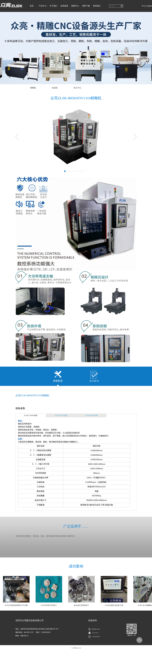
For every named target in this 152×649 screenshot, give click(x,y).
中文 (143, 6)
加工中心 (77, 88)
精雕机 (33, 88)
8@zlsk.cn (24, 636)
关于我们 (53, 6)
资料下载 (86, 6)
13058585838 (96, 636)
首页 (32, 6)
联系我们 (97, 6)
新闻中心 (75, 6)
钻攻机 (55, 88)
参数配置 (58, 380)
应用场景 (64, 6)
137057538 (95, 633)
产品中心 (42, 6)
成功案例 (94, 380)
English (149, 6)
